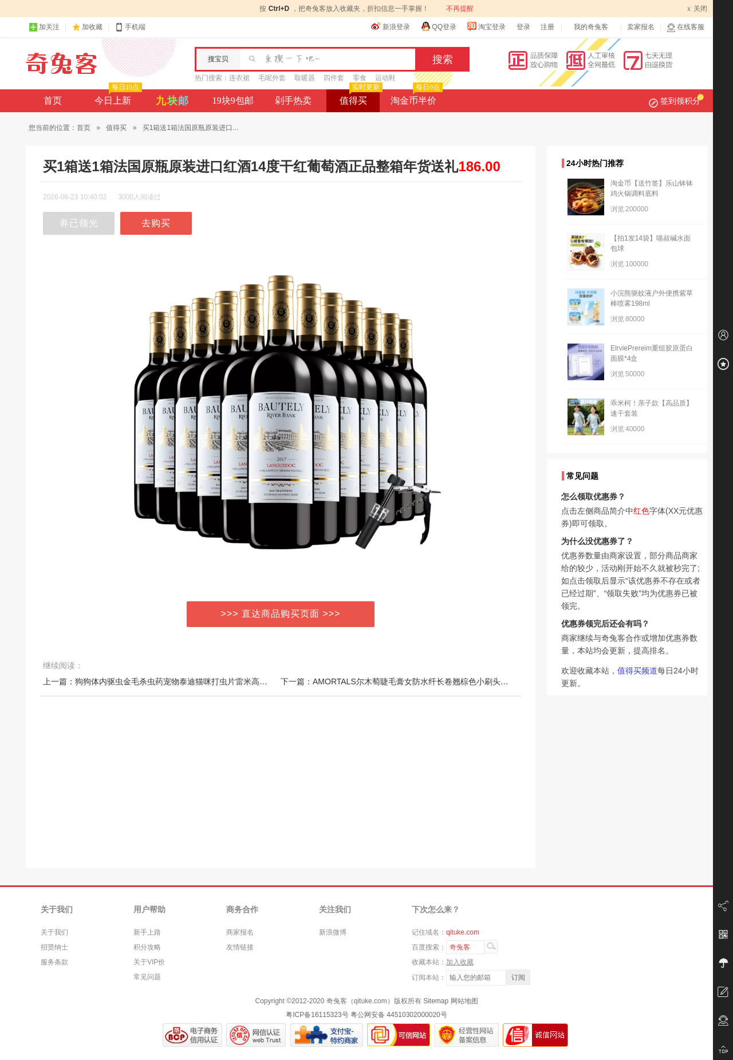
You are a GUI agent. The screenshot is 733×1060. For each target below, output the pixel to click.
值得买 (360, 97)
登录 (523, 27)
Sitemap (435, 1001)
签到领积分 (676, 101)
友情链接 (240, 947)
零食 (359, 78)
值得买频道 (637, 670)
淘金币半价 (415, 97)
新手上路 (147, 932)
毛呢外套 (272, 78)
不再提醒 (460, 9)
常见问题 (147, 977)
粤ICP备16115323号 (317, 1015)
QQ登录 (438, 26)
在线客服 (685, 27)
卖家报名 (641, 27)
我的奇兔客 (591, 27)
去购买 (156, 223)
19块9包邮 (233, 100)
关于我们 (54, 932)
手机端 (130, 27)
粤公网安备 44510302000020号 (398, 1015)
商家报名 (240, 932)
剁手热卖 (293, 100)
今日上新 (117, 97)
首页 (53, 100)
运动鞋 (385, 78)
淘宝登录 (486, 26)
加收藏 (92, 27)
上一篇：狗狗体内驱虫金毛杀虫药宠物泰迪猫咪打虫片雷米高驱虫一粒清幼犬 (179, 681)
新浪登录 (390, 26)
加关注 (44, 27)
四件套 (334, 78)
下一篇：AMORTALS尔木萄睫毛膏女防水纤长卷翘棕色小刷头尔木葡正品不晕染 (423, 681)
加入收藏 (460, 962)
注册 (547, 27)
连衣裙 (239, 78)
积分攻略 (147, 947)
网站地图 (464, 1001)
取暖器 (304, 78)
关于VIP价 (149, 962)
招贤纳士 (54, 947)
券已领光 (79, 223)
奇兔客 (61, 63)
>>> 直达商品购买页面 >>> (281, 613)
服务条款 (54, 962)
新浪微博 (332, 932)
